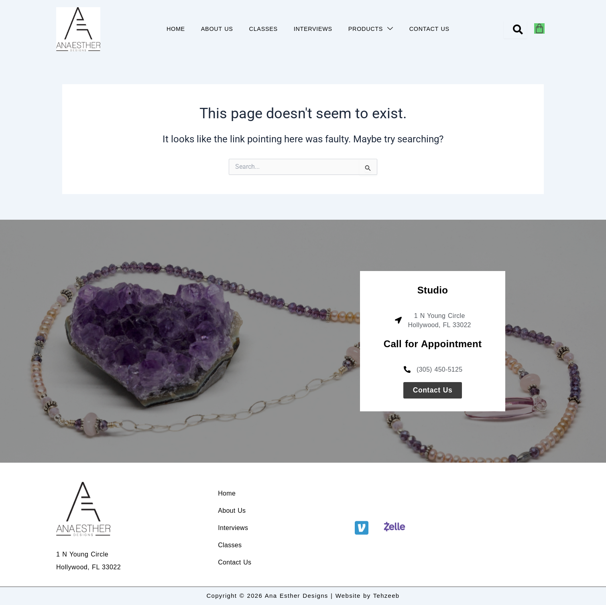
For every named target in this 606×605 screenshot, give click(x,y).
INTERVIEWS (313, 29)
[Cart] (539, 28)
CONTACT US (429, 29)
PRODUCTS (370, 29)
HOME (175, 29)
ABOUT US (217, 29)
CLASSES (263, 29)
